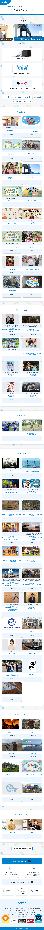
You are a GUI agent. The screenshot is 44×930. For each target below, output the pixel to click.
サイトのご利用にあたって (8, 908)
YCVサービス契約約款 (22, 914)
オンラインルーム (22, 916)
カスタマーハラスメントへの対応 (34, 910)
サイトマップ (24, 908)
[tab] (19, 43)
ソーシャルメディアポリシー (20, 910)
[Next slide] (40, 32)
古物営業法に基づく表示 (34, 914)
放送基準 (30, 908)
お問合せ (17, 908)
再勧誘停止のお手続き (31, 912)
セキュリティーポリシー (8, 910)
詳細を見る (11, 134)
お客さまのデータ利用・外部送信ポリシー (16, 912)
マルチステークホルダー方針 (11, 914)
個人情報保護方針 (37, 908)
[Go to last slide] (3, 32)
